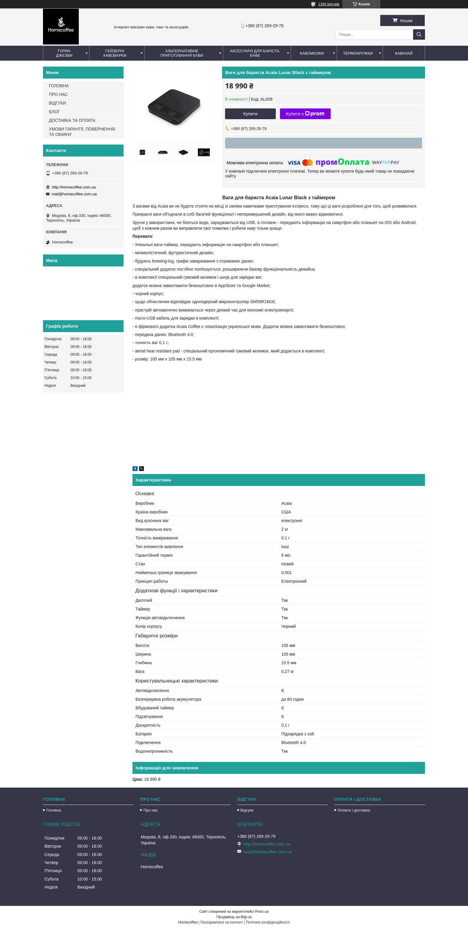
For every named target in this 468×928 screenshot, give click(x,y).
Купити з (305, 113)
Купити (250, 113)
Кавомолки (312, 53)
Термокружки (357, 53)
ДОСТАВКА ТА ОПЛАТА (72, 120)
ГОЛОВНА (59, 85)
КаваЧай (404, 53)
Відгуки (247, 810)
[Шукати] (419, 34)
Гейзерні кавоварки (114, 53)
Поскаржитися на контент (221, 922)
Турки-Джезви (64, 53)
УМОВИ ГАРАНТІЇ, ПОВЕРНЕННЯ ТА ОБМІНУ (82, 132)
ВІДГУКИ (57, 103)
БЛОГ (54, 111)
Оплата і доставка (354, 810)
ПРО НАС (58, 94)
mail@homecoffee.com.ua (74, 194)
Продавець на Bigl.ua (234, 917)
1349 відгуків (328, 4)
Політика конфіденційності (268, 922)
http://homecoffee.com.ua (74, 187)
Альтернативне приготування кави (181, 53)
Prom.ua (262, 911)
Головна (53, 810)
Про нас (150, 810)
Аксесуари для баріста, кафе (255, 53)
